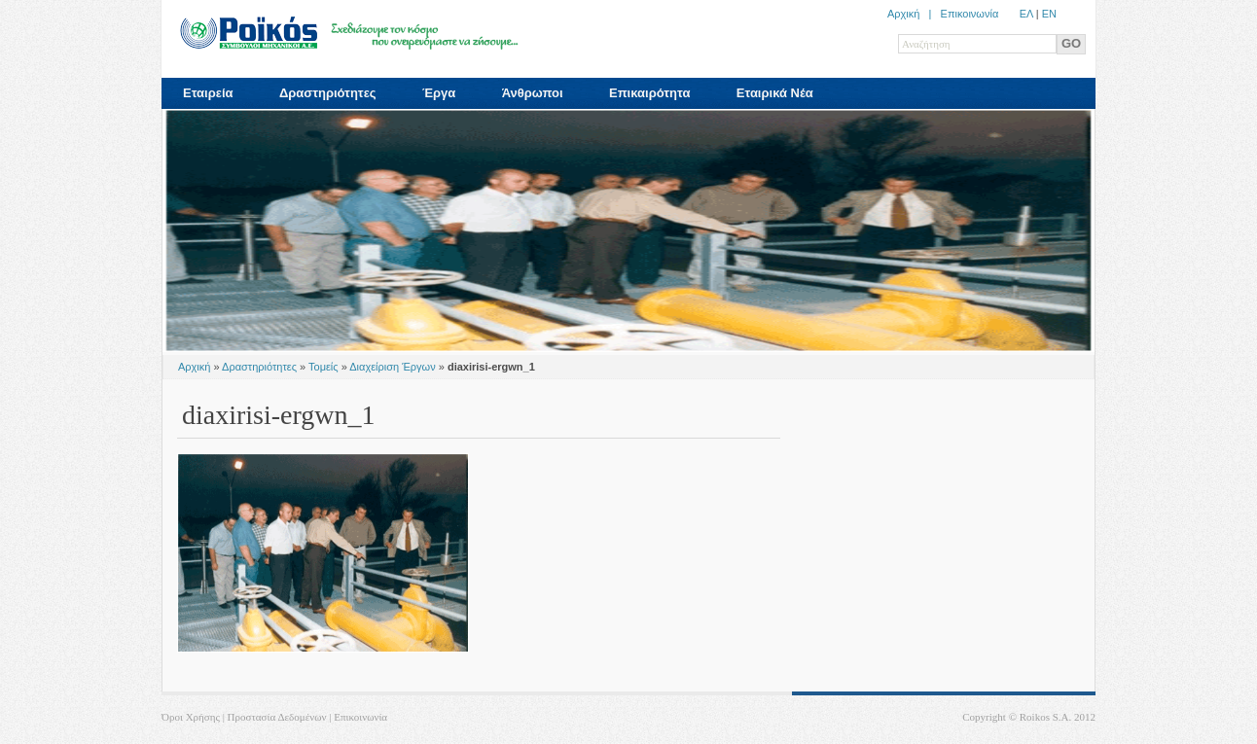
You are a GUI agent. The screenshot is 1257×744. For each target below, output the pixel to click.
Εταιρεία (208, 93)
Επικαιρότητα (649, 93)
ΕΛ (1026, 13)
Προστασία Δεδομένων (277, 717)
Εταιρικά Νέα (774, 93)
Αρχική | (914, 13)
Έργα (438, 93)
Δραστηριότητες (328, 93)
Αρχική (194, 366)
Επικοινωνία (970, 13)
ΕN (1049, 13)
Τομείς (323, 366)
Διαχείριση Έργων (392, 366)
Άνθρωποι (532, 93)
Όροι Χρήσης (191, 717)
